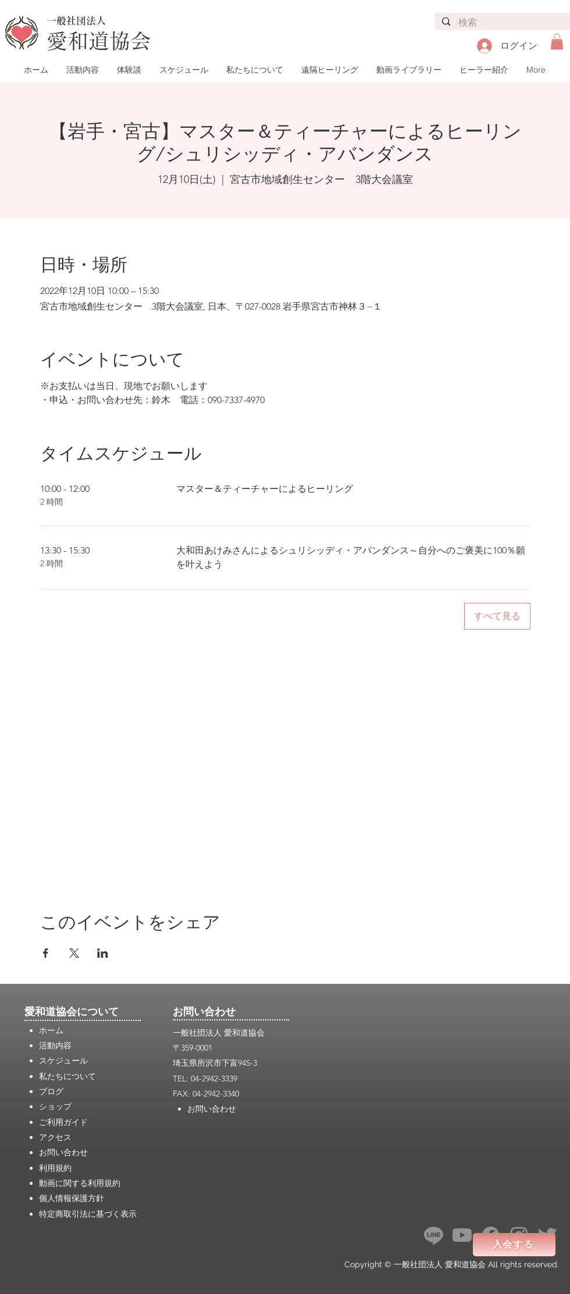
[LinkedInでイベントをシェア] (102, 953)
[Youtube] (462, 1235)
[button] (557, 41)
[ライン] (433, 1235)
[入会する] (514, 1244)
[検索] (502, 23)
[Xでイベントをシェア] (74, 953)
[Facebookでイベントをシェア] (45, 953)
